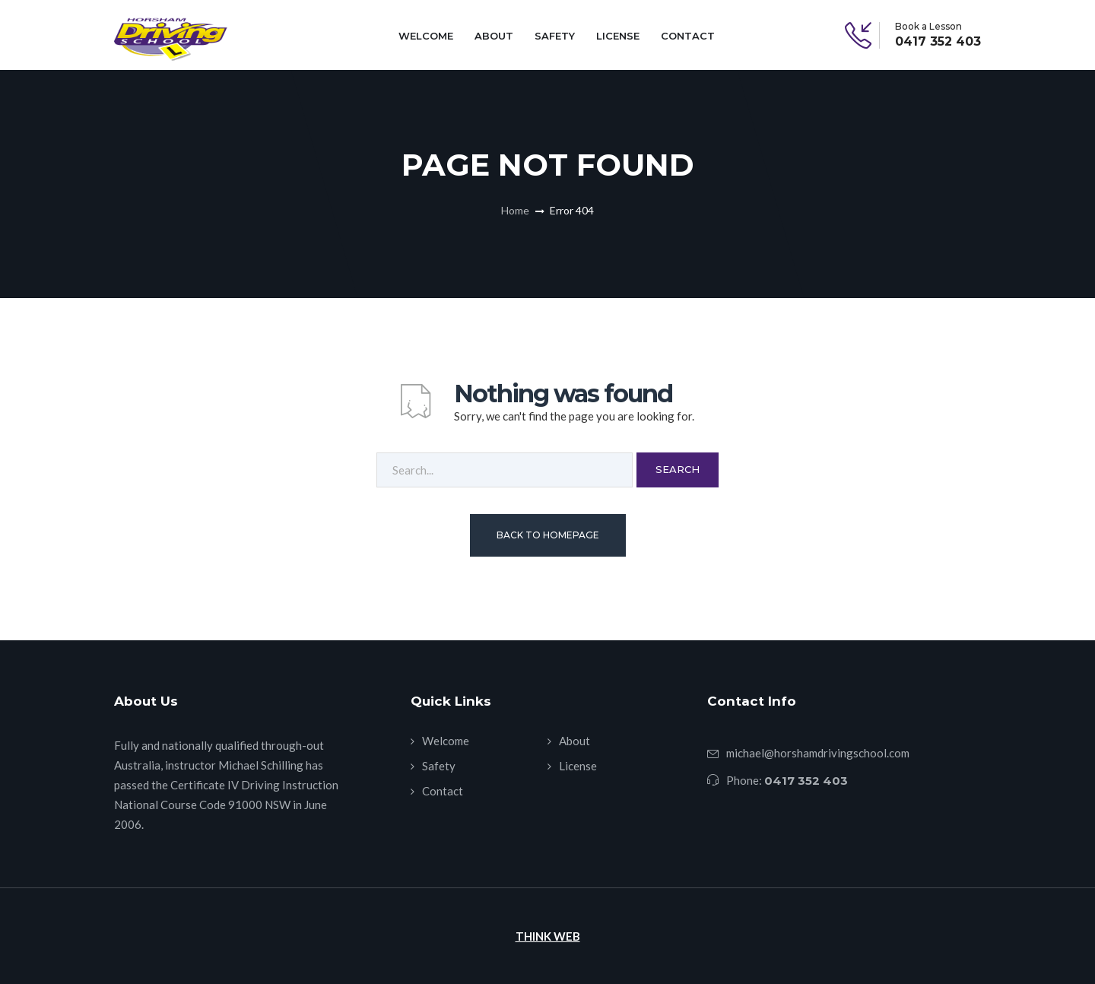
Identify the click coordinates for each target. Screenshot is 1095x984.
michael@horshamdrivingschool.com (817, 753)
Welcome (425, 36)
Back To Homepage (548, 535)
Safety (555, 36)
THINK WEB (548, 936)
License (618, 36)
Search (677, 469)
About (493, 36)
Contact (688, 36)
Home (515, 210)
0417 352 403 (938, 42)
